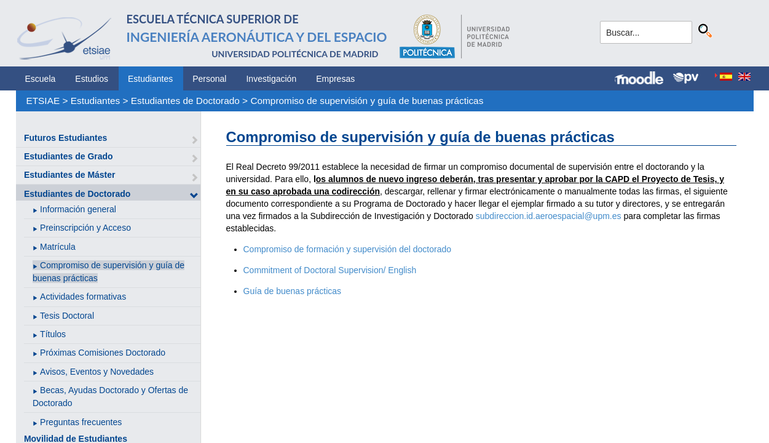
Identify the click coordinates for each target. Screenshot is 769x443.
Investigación (271, 79)
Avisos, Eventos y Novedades (97, 372)
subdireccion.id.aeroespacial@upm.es (548, 216)
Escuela (40, 79)
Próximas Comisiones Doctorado (102, 352)
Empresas (335, 79)
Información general (78, 209)
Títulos (53, 334)
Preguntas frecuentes (81, 422)
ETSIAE (43, 100)
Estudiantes (150, 79)
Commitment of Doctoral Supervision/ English (330, 270)
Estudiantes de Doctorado (185, 100)
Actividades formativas (83, 296)
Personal (209, 79)
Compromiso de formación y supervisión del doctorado (347, 249)
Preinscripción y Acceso (85, 228)
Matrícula (58, 247)
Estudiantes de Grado (68, 156)
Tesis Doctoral (67, 316)
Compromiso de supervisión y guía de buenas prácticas (366, 100)
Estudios (91, 79)
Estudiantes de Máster (70, 175)
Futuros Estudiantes (65, 138)
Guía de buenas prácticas (292, 291)
